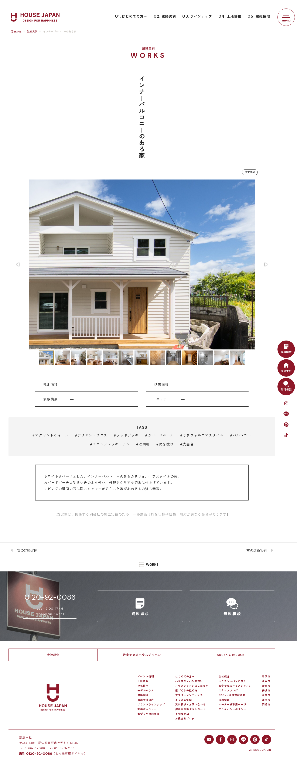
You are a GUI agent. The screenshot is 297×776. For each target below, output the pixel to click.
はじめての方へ (131, 16)
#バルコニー (240, 435)
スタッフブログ (228, 690)
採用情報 (224, 699)
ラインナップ (197, 16)
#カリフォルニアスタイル (202, 435)
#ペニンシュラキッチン (110, 444)
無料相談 (286, 385)
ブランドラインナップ (151, 704)
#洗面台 (187, 444)
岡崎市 (266, 704)
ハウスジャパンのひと (232, 681)
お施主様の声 (145, 699)
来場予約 (286, 366)
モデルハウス (145, 690)
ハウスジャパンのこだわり (191, 685)
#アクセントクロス (91, 435)
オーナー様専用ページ (232, 704)
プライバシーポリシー (232, 709)
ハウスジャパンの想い (189, 681)
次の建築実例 (27, 550)
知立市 (266, 699)
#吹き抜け (165, 444)
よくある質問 (183, 699)
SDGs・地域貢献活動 (232, 695)
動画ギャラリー (147, 709)
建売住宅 (259, 16)
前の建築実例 (256, 550)
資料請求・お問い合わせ (190, 704)
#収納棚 (143, 444)
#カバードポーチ (159, 435)
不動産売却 (182, 713)
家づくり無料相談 (148, 713)
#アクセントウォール (51, 435)
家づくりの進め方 (186, 690)
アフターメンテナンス (189, 695)
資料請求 (286, 348)
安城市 (266, 690)
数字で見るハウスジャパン (142, 655)
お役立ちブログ (185, 718)
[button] (18, 264)
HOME (17, 31)
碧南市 (266, 685)
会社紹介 (53, 655)
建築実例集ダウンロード (190, 709)
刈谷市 (266, 681)
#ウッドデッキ (126, 435)
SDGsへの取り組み (231, 655)
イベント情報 (145, 676)
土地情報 (229, 16)
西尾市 (266, 695)
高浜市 (266, 676)
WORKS (152, 565)
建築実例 (165, 16)
